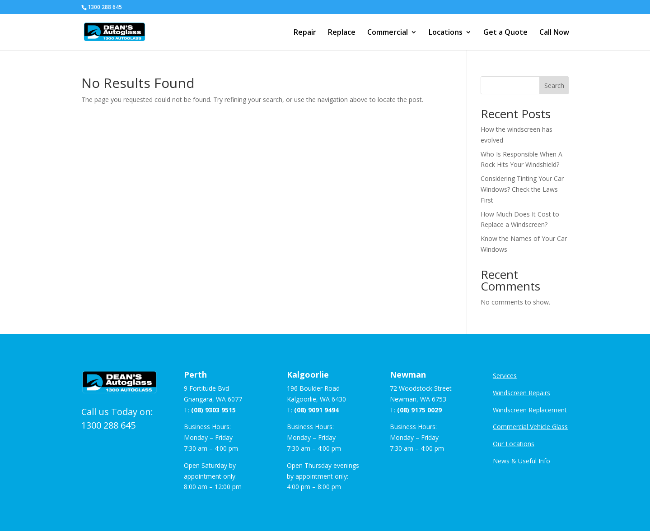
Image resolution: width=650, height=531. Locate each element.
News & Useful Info (521, 461)
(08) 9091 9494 (316, 410)
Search (554, 85)
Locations (446, 33)
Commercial (387, 33)
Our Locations (513, 443)
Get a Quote (505, 33)
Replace (341, 33)
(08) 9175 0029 (419, 410)
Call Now (554, 33)
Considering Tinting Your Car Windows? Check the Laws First (522, 189)
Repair (305, 33)
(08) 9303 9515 (213, 410)
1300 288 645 (108, 425)
